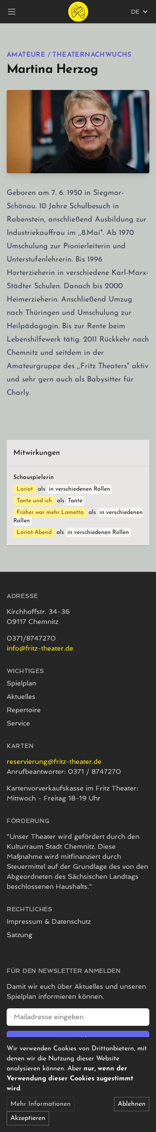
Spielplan (21, 683)
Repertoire (24, 710)
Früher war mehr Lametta (50, 512)
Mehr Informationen (40, 1104)
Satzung (19, 935)
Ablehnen (132, 1104)
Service (18, 723)
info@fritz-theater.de (40, 648)
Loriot (25, 489)
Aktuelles (21, 697)
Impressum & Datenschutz (49, 921)
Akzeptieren (27, 1118)
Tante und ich (34, 501)
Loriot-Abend (34, 532)
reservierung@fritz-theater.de (54, 761)
